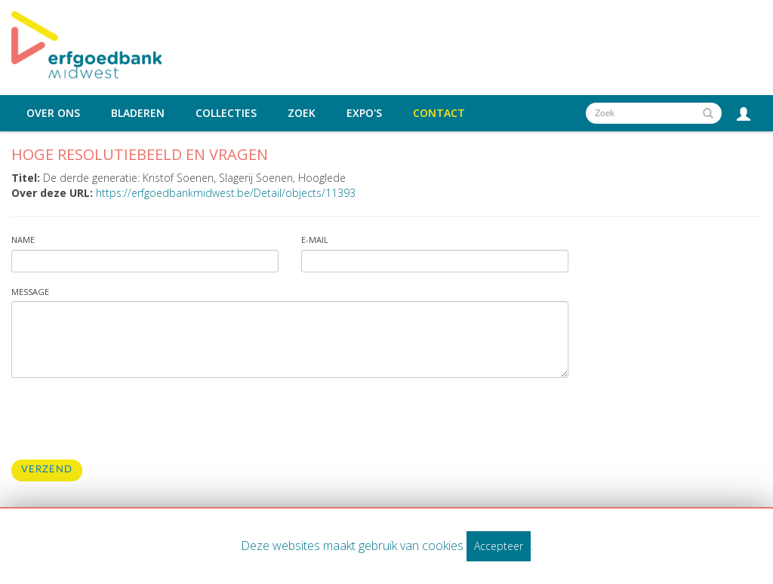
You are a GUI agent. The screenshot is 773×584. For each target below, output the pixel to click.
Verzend (46, 470)
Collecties (226, 113)
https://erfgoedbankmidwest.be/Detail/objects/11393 (226, 193)
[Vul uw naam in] (145, 261)
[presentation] (126, 418)
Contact (439, 113)
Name (23, 239)
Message (30, 291)
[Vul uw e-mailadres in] (434, 261)
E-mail (314, 239)
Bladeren (138, 113)
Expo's (364, 113)
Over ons (53, 113)
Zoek (302, 113)
